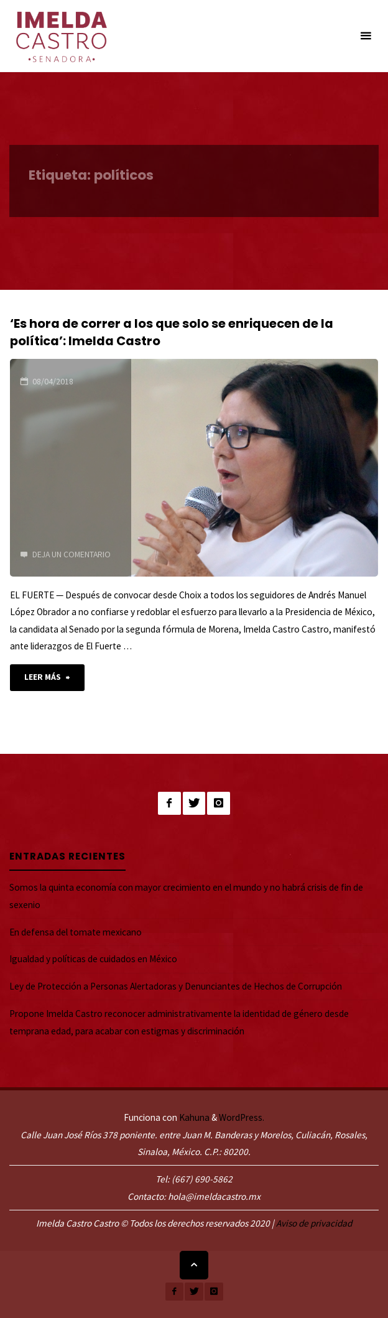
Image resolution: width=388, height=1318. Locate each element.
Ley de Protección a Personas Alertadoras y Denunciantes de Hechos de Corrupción (175, 986)
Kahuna (193, 1117)
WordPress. (241, 1117)
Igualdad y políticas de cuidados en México (93, 959)
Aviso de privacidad (314, 1223)
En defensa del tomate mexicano (75, 932)
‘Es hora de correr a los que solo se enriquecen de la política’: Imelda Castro (171, 332)
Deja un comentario (71, 554)
